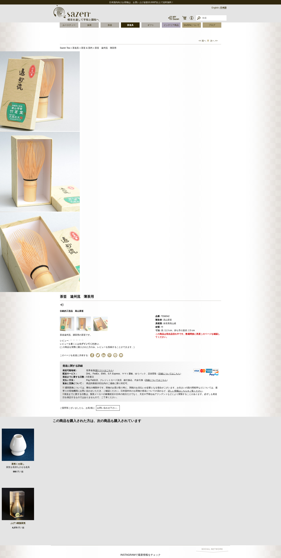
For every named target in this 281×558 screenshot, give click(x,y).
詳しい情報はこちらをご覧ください (185, 391)
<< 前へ (202, 40)
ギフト (150, 25)
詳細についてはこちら (169, 373)
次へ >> (214, 40)
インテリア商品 (171, 25)
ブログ (212, 25)
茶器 (110, 25)
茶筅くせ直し (17, 464)
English (215, 7)
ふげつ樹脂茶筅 (17, 523)
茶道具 (130, 25)
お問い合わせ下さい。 (108, 408)
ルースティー (69, 25)
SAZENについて (191, 25)
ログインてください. (89, 344)
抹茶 (89, 25)
